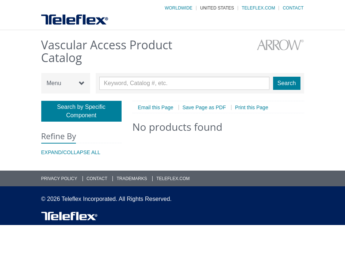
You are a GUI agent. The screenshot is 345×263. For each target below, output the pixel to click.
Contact (293, 8)
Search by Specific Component (81, 111)
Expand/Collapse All (70, 152)
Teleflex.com (258, 8)
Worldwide (178, 8)
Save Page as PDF (204, 107)
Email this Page (155, 107)
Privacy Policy (59, 178)
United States (217, 8)
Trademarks (131, 178)
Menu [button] (66, 83)
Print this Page (251, 107)
